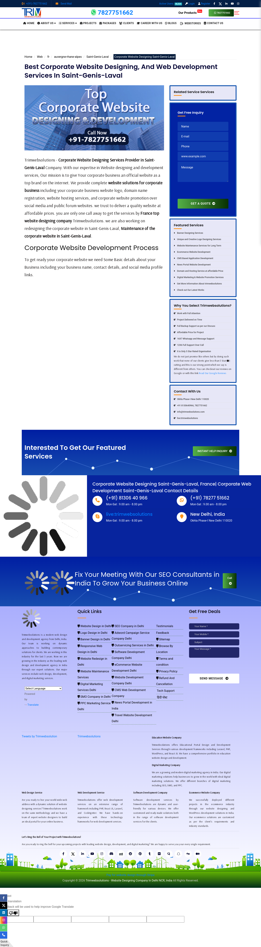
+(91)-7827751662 (34, 3)
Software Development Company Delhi (132, 641)
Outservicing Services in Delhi (127, 636)
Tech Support (164, 662)
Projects (88, 23)
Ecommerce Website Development (192, 252)
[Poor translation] (13, 891)
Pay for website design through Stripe (130, 853)
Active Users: (170, 3)
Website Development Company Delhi (131, 652)
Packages (107, 23)
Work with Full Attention (187, 313)
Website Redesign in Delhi (91, 646)
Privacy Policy (165, 652)
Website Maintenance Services (93, 652)
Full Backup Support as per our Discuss (194, 326)
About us (46, 23)
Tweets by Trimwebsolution (39, 714)
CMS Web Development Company (129, 657)
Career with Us (149, 23)
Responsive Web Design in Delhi (94, 641)
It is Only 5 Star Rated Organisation (192, 351)
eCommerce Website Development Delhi (132, 646)
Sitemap (162, 636)
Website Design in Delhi (90, 625)
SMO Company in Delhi (90, 662)
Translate (31, 704)
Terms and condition (168, 646)
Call (229, 580)
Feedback (162, 631)
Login (190, 3)
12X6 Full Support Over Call (189, 345)
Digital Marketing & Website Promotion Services (199, 277)
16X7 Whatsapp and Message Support (194, 338)
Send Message (214, 678)
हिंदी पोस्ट (161, 667)
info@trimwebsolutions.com (189, 412)
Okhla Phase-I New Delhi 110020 (191, 399)
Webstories (190, 23)
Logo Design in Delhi (89, 631)
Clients (126, 23)
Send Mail (64, 3)
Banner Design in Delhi (90, 636)
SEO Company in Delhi (124, 625)
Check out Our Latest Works (189, 290)
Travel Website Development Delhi (129, 667)
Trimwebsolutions (89, 714)
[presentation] (205, 192)
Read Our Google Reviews (212, 373)
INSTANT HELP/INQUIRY (214, 451)
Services (68, 23)
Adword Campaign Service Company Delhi (133, 631)
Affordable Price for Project (189, 332)
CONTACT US (213, 23)
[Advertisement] (130, 43)
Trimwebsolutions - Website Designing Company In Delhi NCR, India (129, 858)
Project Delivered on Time (188, 319)
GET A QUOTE (203, 203)
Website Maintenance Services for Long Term (197, 245)
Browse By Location (167, 641)
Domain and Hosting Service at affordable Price (198, 271)
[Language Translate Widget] (43, 688)
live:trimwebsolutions (186, 418)
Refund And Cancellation (170, 657)
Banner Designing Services (188, 233)
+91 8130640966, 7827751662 (190, 405)
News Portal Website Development (192, 264)
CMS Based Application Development (193, 258)
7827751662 (222, 12)
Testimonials (163, 625)
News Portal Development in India (129, 662)
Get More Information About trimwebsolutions (198, 283)
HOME (28, 23)
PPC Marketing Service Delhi (92, 667)
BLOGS (171, 23)
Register (204, 3)
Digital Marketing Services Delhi (94, 657)
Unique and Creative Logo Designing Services (197, 239)
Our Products (190, 12)
